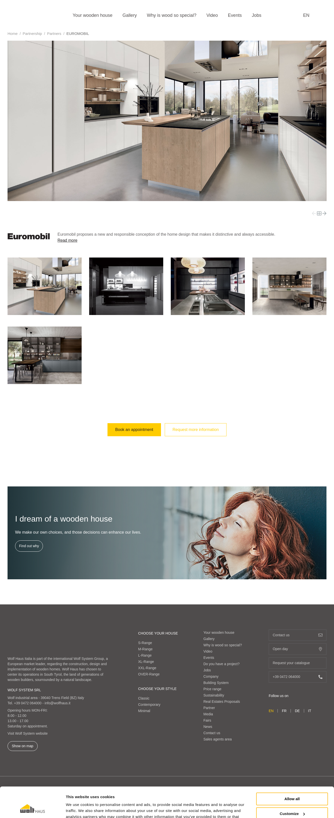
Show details (77, 808)
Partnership (32, 33)
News (207, 727)
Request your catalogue (297, 663)
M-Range (145, 649)
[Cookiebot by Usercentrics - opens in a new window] (32, 808)
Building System (216, 683)
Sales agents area (217, 739)
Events (235, 15)
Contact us (211, 733)
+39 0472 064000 (27, 703)
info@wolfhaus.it (58, 703)
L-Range (145, 655)
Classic (143, 698)
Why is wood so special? (171, 15)
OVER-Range (149, 674)
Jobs (256, 15)
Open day (297, 649)
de (297, 711)
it (309, 711)
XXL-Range (147, 668)
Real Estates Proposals (221, 702)
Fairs (207, 720)
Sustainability (213, 695)
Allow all (292, 770)
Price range (212, 689)
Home (13, 33)
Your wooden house (92, 15)
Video (212, 15)
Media (208, 714)
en (306, 15)
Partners (54, 33)
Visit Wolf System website (28, 733)
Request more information (196, 429)
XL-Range (146, 662)
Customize (292, 785)
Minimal (144, 711)
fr (284, 711)
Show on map (22, 746)
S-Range (145, 643)
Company (210, 676)
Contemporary (149, 705)
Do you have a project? (221, 664)
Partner (209, 708)
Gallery (130, 15)
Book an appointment (134, 429)
